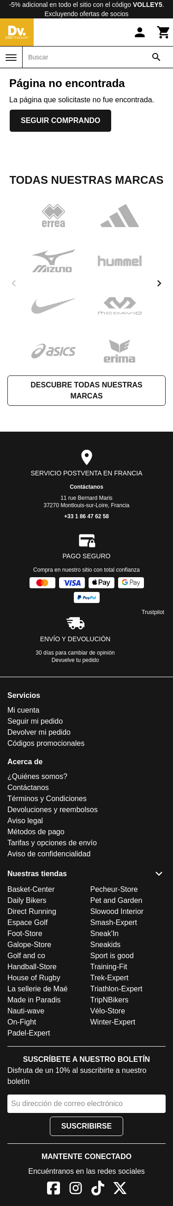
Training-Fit (108, 967)
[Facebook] (53, 1190)
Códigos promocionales (45, 743)
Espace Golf (27, 922)
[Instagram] (75, 1190)
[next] (159, 283)
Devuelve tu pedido (75, 660)
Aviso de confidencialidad (48, 854)
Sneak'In (104, 933)
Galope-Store (29, 944)
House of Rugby (33, 978)
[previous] (13, 283)
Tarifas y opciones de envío (52, 843)
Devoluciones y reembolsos (52, 810)
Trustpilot (153, 612)
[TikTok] (97, 1190)
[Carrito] (163, 32)
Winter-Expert (113, 1022)
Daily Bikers (26, 900)
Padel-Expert (28, 1033)
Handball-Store (32, 967)
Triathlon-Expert (116, 989)
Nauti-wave (25, 1011)
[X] (120, 1190)
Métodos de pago (36, 832)
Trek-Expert (109, 978)
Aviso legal (25, 821)
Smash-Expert (113, 922)
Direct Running (31, 911)
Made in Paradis (34, 1000)
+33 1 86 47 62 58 (86, 516)
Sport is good (112, 956)
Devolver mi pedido (39, 732)
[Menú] (11, 58)
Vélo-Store (107, 1011)
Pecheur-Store (114, 889)
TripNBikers (109, 1000)
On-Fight (21, 1022)
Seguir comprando (60, 120)
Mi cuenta (23, 710)
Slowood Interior (117, 911)
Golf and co (26, 956)
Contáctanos (86, 487)
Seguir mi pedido (35, 721)
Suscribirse (86, 1126)
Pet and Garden (116, 900)
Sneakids (105, 944)
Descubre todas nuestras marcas (86, 390)
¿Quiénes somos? (37, 776)
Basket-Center (30, 889)
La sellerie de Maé (37, 989)
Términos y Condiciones (47, 798)
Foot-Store (24, 933)
